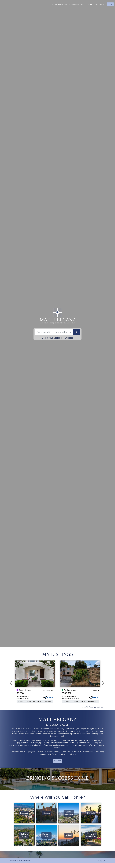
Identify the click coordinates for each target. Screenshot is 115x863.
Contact (57, 761)
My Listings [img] (62, 4)
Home (54, 4)
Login (110, 4)
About (83, 4)
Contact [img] (102, 4)
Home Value (74, 4)
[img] (98, 860)
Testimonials (92, 4)
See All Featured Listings (93, 707)
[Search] (54, 332)
